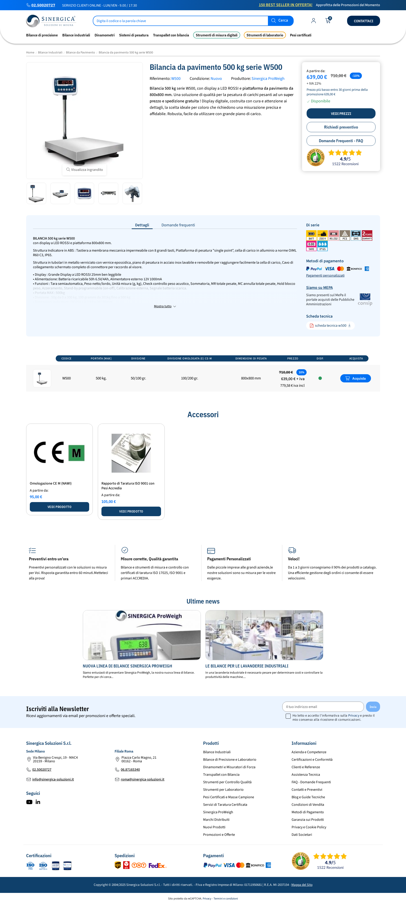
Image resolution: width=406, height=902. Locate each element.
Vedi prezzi (341, 113)
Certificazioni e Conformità (312, 759)
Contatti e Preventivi (307, 789)
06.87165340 (130, 769)
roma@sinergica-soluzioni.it (142, 779)
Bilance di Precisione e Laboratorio (229, 759)
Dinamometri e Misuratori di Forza (229, 767)
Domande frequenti (178, 225)
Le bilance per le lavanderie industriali (246, 666)
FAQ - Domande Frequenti (311, 782)
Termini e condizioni (226, 899)
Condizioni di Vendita (308, 804)
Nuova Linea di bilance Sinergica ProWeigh (127, 666)
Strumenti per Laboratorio (223, 789)
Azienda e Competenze (309, 752)
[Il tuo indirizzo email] (323, 707)
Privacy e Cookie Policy (309, 827)
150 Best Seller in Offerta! (286, 5)
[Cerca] (193, 21)
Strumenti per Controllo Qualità (227, 782)
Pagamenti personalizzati (325, 275)
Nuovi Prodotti (214, 827)
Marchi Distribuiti (216, 819)
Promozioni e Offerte (219, 834)
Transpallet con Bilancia (221, 774)
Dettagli (142, 225)
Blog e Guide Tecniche (308, 797)
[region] (203, 373)
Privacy (353, 715)
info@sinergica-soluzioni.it (53, 779)
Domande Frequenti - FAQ (341, 140)
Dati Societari (302, 834)
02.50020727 (43, 5)
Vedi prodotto (60, 507)
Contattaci (363, 21)
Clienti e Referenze (306, 767)
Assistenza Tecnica (306, 774)
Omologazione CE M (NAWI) (51, 483)
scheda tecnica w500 (328, 325)
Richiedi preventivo (341, 127)
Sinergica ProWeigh (268, 78)
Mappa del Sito (302, 884)
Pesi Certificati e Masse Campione (228, 797)
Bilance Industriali (217, 752)
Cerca (283, 20)
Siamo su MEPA (319, 288)
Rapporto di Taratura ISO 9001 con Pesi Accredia (127, 486)
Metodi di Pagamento (308, 812)
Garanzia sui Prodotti (308, 819)
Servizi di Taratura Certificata (225, 804)
